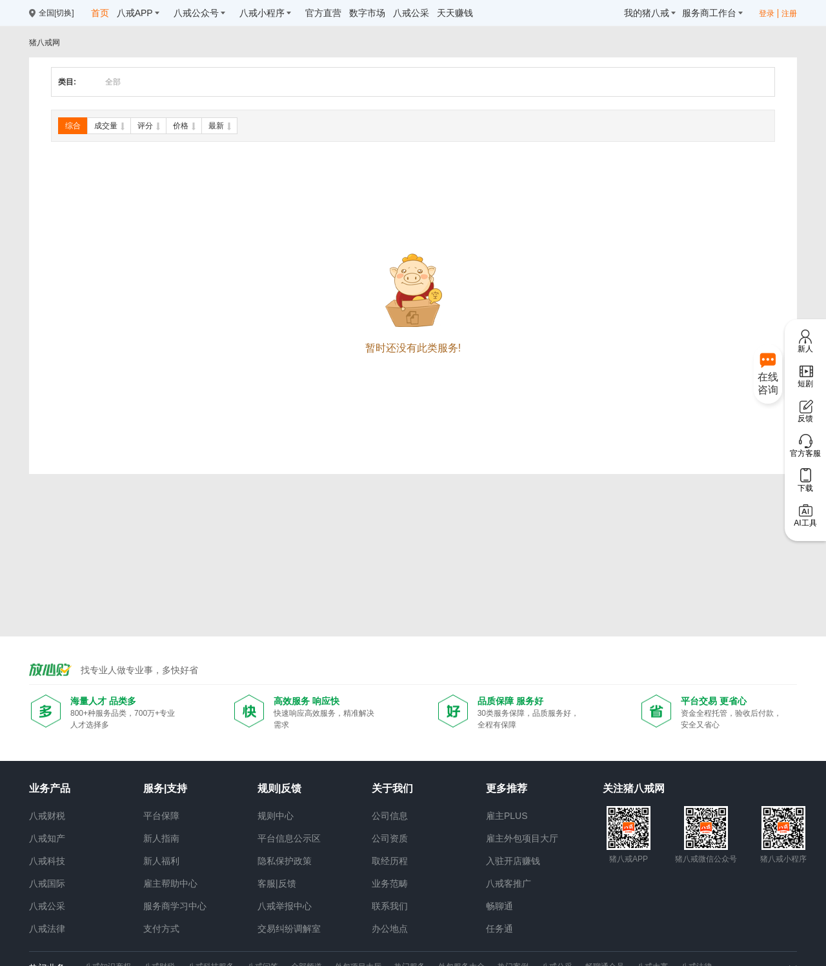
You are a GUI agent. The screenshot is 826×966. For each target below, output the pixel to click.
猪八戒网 (44, 42)
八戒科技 (47, 861)
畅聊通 (499, 906)
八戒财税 (47, 816)
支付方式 (161, 928)
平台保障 (161, 816)
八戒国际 (47, 883)
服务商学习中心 (174, 906)
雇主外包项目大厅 (522, 838)
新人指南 (161, 838)
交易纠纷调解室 (289, 928)
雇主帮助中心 (170, 883)
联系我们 (390, 906)
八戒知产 (47, 838)
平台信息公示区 (289, 838)
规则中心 (275, 816)
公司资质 (390, 838)
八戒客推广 (508, 883)
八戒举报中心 (284, 906)
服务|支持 (165, 788)
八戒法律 (47, 928)
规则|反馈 (279, 788)
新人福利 (161, 861)
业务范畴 (390, 883)
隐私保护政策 (284, 861)
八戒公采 (47, 906)
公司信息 (390, 816)
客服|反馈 (276, 883)
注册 (789, 13)
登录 (766, 13)
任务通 (499, 928)
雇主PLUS (507, 816)
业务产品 (49, 788)
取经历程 (390, 861)
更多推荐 (506, 788)
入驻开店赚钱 (513, 861)
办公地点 (390, 928)
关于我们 (392, 788)
